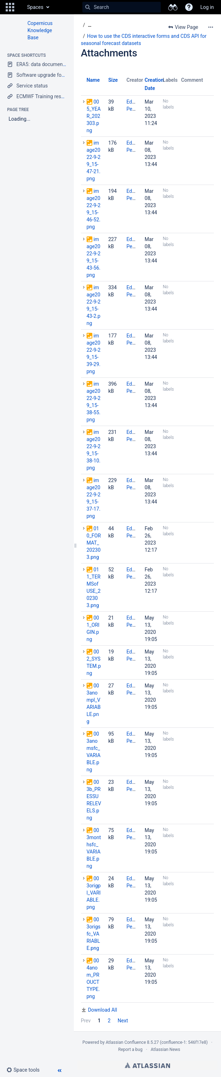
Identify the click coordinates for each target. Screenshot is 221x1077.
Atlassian (147, 1065)
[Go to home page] (20, 7)
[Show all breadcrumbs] (89, 25)
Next (123, 1020)
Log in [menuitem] (207, 7)
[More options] (210, 27)
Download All (102, 1010)
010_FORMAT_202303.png (94, 543)
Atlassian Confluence (126, 1042)
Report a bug (130, 1049)
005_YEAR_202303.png (94, 116)
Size (113, 80)
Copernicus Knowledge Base (40, 30)
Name (93, 80)
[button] (10, 7)
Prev (86, 1020)
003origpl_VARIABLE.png (94, 893)
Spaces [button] (35, 7)
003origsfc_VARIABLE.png (94, 934)
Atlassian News (165, 1049)
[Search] (88, 7)
